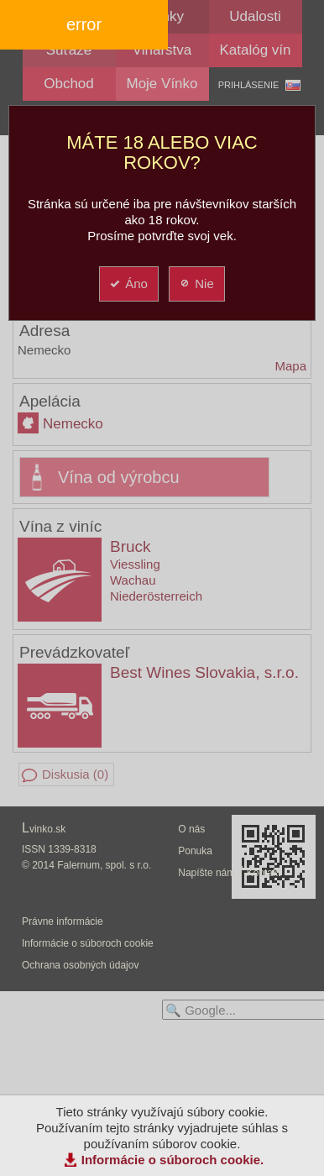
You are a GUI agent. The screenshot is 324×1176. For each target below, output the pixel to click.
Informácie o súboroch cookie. (172, 1159)
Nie (196, 283)
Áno (128, 283)
